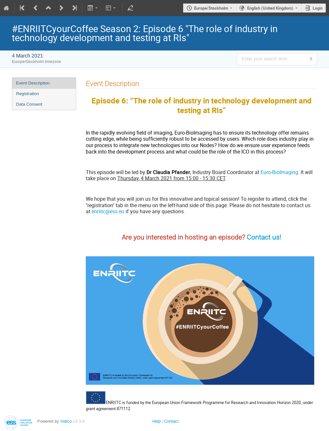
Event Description (32, 83)
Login (318, 8)
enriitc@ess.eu (108, 211)
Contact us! (264, 237)
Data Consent (29, 104)
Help (156, 421)
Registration (27, 93)
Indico (66, 421)
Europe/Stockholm (211, 8)
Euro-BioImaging (279, 172)
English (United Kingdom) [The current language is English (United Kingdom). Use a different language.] (270, 8)
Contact (171, 421)
